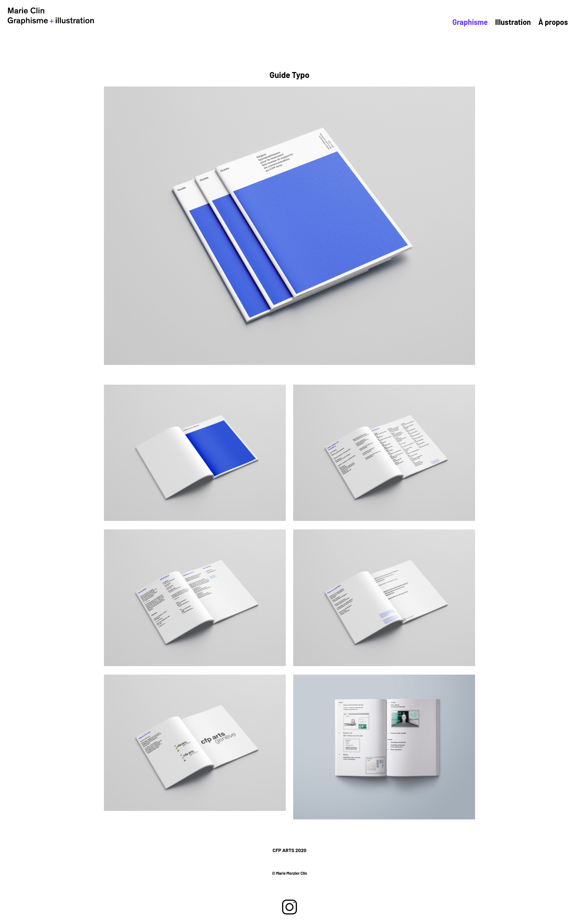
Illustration (522, 22)
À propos (556, 22)
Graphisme (486, 22)
